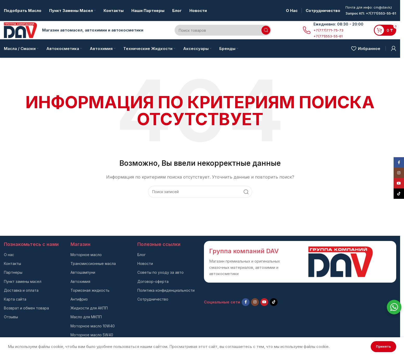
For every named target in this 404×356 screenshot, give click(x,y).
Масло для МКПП (86, 317)
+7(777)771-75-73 (328, 30)
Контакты (12, 263)
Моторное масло (86, 254)
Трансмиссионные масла (93, 263)
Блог (141, 254)
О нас (9, 254)
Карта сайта (15, 299)
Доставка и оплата (21, 290)
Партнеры (13, 272)
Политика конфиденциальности (166, 290)
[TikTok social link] (274, 302)
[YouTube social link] (264, 302)
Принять (383, 346)
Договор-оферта (153, 281)
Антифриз (79, 299)
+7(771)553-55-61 (328, 36)
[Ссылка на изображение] (340, 261)
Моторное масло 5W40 (91, 335)
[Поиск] (223, 30)
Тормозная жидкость (90, 290)
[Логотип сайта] (20, 29)
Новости (145, 263)
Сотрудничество (152, 299)
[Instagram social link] (255, 302)
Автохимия (80, 281)
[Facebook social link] (245, 302)
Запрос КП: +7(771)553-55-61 (370, 13)
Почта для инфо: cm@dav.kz (368, 7)
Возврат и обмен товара (26, 308)
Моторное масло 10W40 (92, 326)
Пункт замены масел (22, 281)
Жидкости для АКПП (89, 308)
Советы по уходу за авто (160, 272)
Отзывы (11, 317)
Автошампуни (82, 272)
